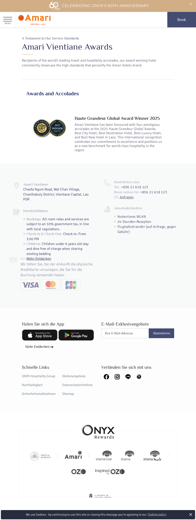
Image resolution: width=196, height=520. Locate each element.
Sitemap (68, 394)
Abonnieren (161, 333)
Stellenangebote (74, 376)
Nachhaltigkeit (32, 385)
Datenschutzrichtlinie (77, 385)
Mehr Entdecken (37, 347)
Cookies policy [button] (157, 514)
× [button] (190, 514)
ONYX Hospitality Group (38, 376)
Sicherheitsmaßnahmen (39, 394)
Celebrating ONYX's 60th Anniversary (99, 5)
